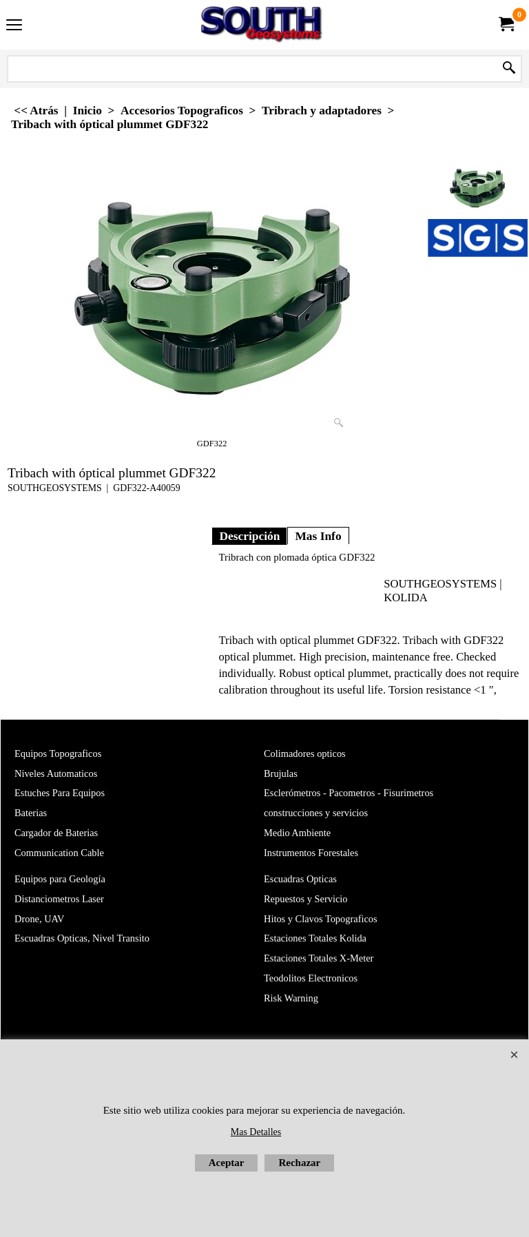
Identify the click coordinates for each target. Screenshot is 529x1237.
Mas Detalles (256, 1132)
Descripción (249, 536)
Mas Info (318, 536)
